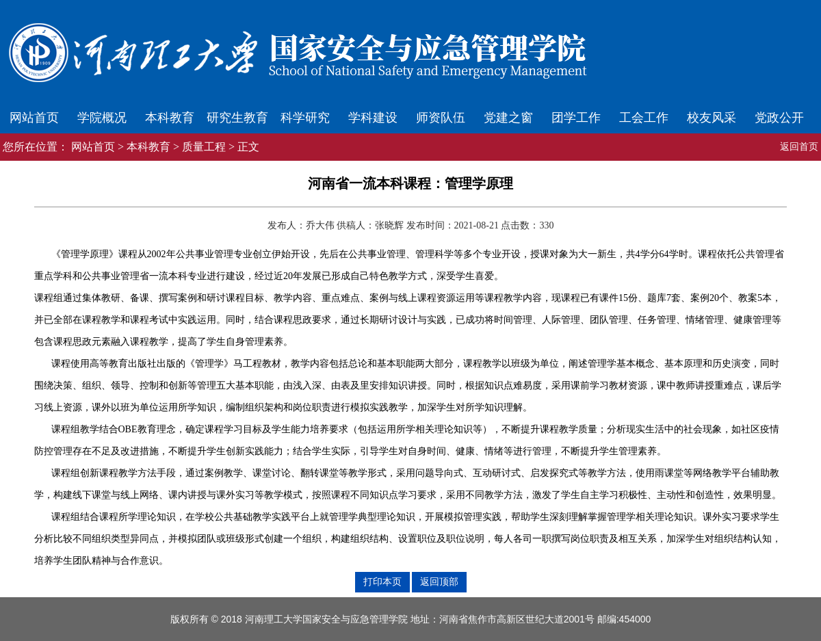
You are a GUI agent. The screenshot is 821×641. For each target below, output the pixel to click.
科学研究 (305, 118)
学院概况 (102, 118)
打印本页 (382, 581)
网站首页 (34, 118)
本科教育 (169, 118)
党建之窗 (508, 118)
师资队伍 (440, 118)
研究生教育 (237, 118)
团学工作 (576, 118)
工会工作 (643, 118)
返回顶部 (439, 581)
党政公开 (779, 118)
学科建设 (373, 118)
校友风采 (711, 118)
